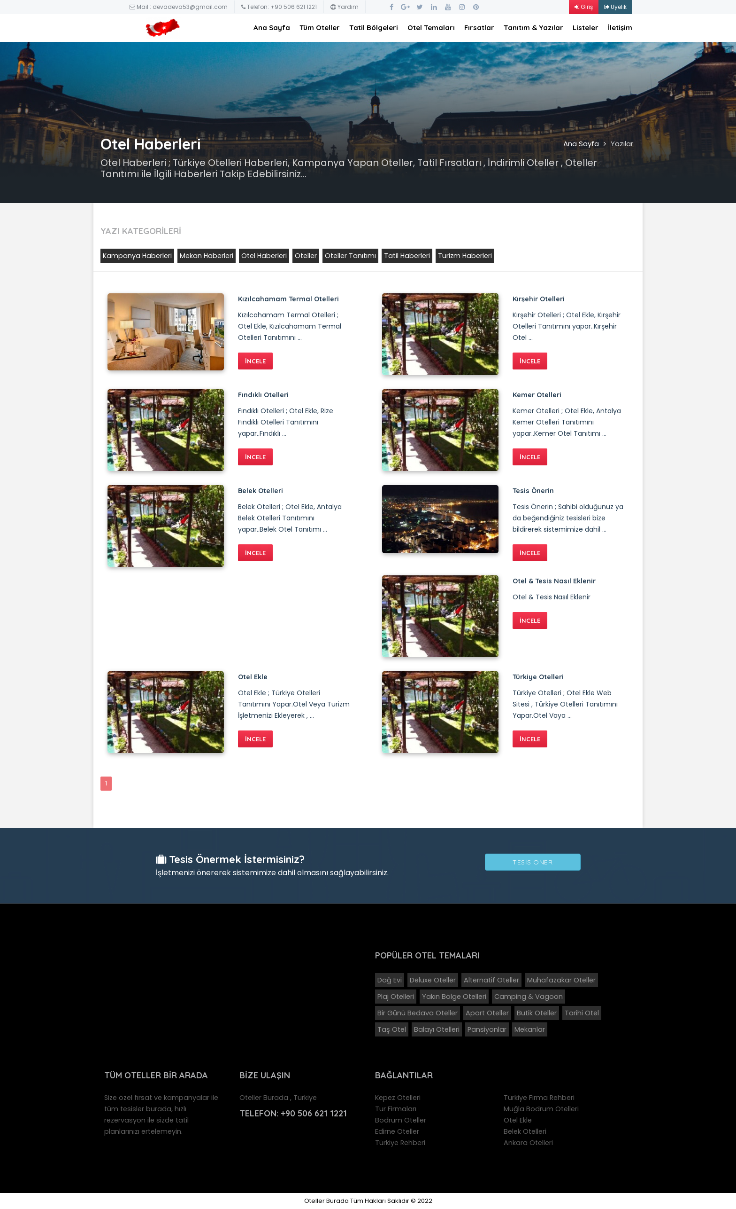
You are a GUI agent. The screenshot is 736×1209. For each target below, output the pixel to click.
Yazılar (622, 144)
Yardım (344, 7)
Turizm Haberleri (465, 255)
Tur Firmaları (395, 1109)
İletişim (620, 27)
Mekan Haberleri (206, 255)
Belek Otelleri (525, 1131)
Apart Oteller (487, 1013)
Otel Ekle (518, 1120)
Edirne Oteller (397, 1131)
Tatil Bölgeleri (373, 27)
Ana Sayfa (271, 27)
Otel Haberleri (264, 255)
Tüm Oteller (319, 27)
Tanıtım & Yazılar (533, 27)
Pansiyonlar (487, 1029)
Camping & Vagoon (528, 996)
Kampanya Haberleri (137, 255)
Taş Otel (391, 1029)
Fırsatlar (479, 27)
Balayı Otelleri (437, 1029)
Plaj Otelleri (395, 996)
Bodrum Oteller (400, 1120)
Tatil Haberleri (407, 255)
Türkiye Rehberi (400, 1142)
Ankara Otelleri (528, 1142)
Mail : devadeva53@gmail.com (179, 7)
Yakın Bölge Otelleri (454, 996)
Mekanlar (529, 1029)
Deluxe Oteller (433, 980)
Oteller (306, 255)
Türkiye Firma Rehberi (539, 1097)
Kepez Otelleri (398, 1097)
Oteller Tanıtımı (350, 255)
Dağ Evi (389, 980)
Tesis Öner (532, 862)
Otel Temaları (431, 27)
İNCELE (255, 361)
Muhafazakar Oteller (561, 980)
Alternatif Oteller (491, 980)
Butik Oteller (537, 1013)
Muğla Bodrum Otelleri (541, 1109)
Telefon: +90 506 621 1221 (279, 7)
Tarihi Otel (582, 1013)
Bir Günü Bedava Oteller (417, 1013)
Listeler (585, 27)
